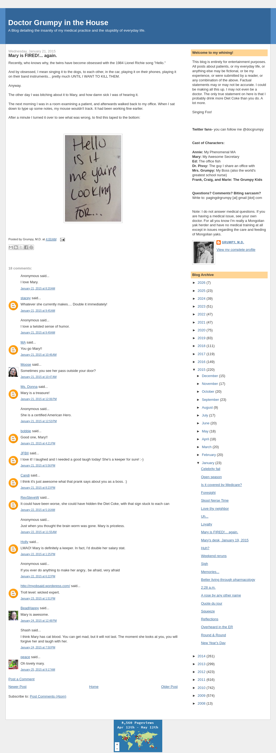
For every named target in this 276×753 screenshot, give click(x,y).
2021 (202, 322)
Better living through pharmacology (228, 580)
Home (94, 687)
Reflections (209, 619)
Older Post (169, 687)
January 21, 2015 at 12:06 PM (38, 399)
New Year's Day (213, 643)
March (207, 447)
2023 (202, 306)
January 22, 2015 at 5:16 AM (37, 509)
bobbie (25, 431)
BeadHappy (29, 608)
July (205, 415)
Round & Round (213, 635)
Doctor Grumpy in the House (58, 22)
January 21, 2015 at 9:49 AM (37, 332)
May (205, 431)
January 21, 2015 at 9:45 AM (37, 310)
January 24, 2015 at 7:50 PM (37, 647)
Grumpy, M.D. (233, 242)
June (206, 423)
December (210, 376)
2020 (202, 330)
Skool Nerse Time (215, 500)
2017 (202, 354)
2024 (202, 298)
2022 (202, 314)
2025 (202, 291)
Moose (25, 364)
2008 (202, 703)
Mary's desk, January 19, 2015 (225, 540)
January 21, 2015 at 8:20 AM (37, 288)
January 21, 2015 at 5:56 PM (37, 465)
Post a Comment (21, 679)
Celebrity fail (210, 469)
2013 (202, 664)
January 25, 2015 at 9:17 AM (37, 669)
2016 (202, 362)
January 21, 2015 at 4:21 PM (37, 443)
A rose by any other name (221, 595)
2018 (202, 346)
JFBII (24, 453)
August (208, 407)
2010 (202, 688)
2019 (202, 338)
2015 (202, 370)
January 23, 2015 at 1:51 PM (37, 598)
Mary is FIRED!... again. (32, 55)
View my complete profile (235, 250)
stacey (25, 298)
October (208, 391)
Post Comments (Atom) (48, 696)
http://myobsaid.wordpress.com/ (45, 586)
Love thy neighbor (215, 509)
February (209, 455)
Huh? (205, 548)
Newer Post (17, 687)
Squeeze (208, 611)
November (210, 384)
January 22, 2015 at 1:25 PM (37, 554)
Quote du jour (211, 603)
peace (25, 657)
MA (23, 342)
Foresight (208, 493)
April (206, 439)
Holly (24, 542)
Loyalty (206, 524)
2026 (202, 283)
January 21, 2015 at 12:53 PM (38, 421)
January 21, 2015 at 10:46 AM (38, 354)
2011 (202, 680)
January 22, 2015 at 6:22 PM (37, 576)
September (211, 400)
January (208, 463)
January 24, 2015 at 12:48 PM (38, 620)
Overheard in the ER (217, 627)
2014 (202, 656)
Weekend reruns (214, 556)
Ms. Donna (28, 387)
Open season (211, 477)
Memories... (210, 572)
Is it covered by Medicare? (221, 485)
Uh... (204, 516)
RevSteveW (29, 497)
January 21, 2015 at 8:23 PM (37, 487)
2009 (202, 696)
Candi (25, 475)
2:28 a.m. (208, 587)
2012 (202, 672)
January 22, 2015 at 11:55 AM (38, 532)
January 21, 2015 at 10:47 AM (38, 376)
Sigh (204, 564)
